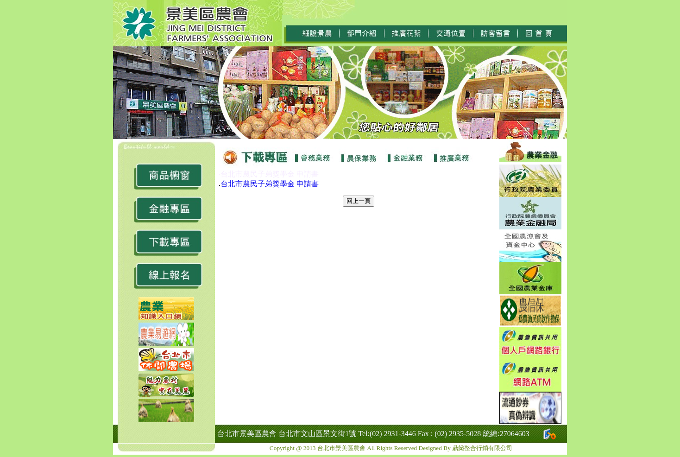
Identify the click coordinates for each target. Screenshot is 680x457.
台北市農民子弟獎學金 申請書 (269, 184)
